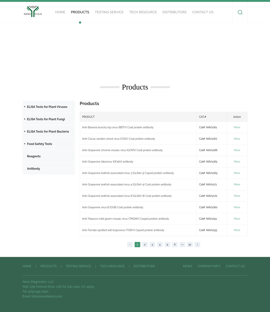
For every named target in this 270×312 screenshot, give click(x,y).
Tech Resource (143, 12)
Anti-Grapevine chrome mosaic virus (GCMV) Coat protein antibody (122, 150)
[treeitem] (48, 107)
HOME (60, 12)
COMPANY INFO (209, 266)
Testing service (109, 12)
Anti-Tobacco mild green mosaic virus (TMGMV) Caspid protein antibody (125, 218)
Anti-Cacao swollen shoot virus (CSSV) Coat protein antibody (118, 138)
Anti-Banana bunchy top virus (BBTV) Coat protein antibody (118, 127)
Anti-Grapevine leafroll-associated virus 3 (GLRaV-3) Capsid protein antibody (128, 173)
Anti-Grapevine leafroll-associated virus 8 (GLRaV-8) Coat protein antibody (127, 195)
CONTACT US (202, 12)
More (237, 127)
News (187, 266)
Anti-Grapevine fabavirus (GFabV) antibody (107, 161)
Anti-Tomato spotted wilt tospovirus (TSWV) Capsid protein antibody (123, 230)
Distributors (175, 12)
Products (80, 12)
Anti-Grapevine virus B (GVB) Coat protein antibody (112, 207)
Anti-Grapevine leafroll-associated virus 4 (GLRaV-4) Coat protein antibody (126, 184)
